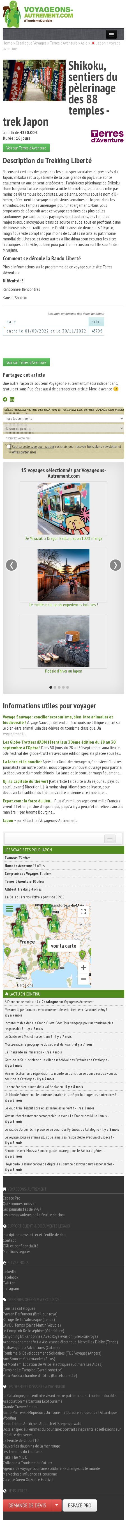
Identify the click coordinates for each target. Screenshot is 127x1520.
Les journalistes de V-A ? (22, 1209)
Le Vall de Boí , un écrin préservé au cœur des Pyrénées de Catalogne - (62, 1129)
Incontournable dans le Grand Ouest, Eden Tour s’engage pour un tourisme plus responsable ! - (59, 1025)
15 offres (25, 865)
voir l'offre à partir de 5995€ (34, 897)
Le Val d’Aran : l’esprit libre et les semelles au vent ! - (49, 1108)
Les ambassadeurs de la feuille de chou (34, 1214)
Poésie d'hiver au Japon (63, 671)
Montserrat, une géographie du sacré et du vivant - (49, 1044)
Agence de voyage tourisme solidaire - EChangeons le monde (51, 1468)
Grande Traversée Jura (20, 1406)
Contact (9, 1240)
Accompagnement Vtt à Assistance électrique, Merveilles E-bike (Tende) (60, 1342)
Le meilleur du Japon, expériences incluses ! (63, 604)
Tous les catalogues (19, 1308)
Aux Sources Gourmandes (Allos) (29, 1358)
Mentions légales (17, 1251)
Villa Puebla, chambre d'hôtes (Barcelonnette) (40, 1375)
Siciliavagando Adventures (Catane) (31, 1347)
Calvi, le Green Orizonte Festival (28, 1479)
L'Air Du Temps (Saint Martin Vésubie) (32, 1325)
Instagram (11, 1288)
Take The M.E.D (15, 1457)
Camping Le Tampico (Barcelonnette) (33, 1370)
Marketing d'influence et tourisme (30, 1474)
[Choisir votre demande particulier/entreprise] (57, 1505)
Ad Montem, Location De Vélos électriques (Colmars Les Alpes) (53, 1364)
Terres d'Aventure (63, 43)
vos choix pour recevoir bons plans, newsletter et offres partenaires (64, 449)
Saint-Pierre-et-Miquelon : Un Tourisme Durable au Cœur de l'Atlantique (60, 1412)
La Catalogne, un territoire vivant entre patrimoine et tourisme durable (59, 1395)
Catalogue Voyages (31, 43)
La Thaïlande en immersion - (33, 1052)
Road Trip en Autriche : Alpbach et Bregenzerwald (42, 1423)
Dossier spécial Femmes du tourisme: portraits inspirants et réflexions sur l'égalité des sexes (62, 1431)
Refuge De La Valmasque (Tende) (29, 1319)
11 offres (28, 873)
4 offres (23, 889)
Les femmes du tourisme (22, 1451)
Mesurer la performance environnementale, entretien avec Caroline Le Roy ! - (56, 1012)
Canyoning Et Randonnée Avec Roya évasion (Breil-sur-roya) (50, 1336)
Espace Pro (11, 1198)
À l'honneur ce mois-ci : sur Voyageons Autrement (49, 1001)
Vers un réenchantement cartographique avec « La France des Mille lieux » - (56, 1118)
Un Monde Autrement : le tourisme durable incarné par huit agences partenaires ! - (61, 1097)
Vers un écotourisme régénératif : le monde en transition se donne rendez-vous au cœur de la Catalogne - (61, 1076)
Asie (84, 43)
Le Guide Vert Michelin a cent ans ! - (38, 1036)
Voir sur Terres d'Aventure (26, 148)
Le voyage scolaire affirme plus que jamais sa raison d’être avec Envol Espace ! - (59, 1140)
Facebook (10, 1277)
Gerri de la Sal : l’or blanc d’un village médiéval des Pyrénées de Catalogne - (57, 1062)
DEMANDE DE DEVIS (27, 1505)
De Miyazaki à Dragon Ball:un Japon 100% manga (63, 538)
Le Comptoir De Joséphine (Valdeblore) (33, 1330)
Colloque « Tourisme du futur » (27, 1462)
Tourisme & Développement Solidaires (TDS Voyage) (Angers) (52, 1353)
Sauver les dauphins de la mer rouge (31, 1446)
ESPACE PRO (79, 1505)
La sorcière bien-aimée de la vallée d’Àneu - (44, 1086)
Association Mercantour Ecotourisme (33, 1401)
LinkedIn (9, 1271)
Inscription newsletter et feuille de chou (35, 1234)
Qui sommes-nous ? (18, 1203)
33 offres (17, 857)
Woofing (9, 1418)
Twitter (9, 1282)
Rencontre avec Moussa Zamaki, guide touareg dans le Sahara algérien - (54, 1153)
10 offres (24, 881)
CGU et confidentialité (20, 1246)
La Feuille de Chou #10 (20, 1440)
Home (7, 43)
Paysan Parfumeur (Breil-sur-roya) (30, 1314)
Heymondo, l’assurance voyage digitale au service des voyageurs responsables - (59, 1166)
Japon (101, 43)
